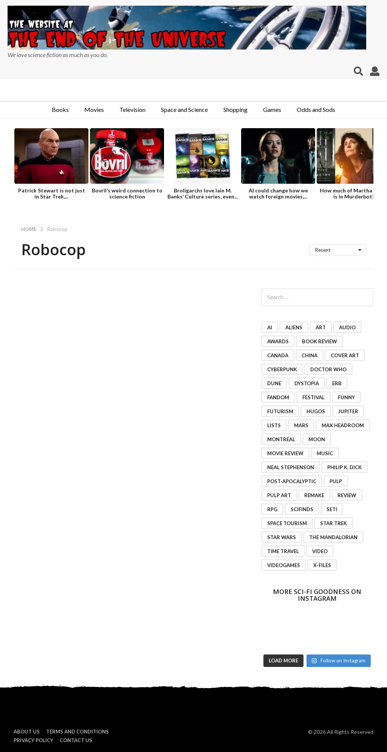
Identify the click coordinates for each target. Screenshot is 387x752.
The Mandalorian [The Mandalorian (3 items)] (333, 537)
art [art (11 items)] (321, 327)
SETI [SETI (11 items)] (332, 509)
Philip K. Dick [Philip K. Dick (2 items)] (344, 467)
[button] (358, 71)
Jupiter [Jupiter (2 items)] (348, 411)
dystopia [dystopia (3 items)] (306, 383)
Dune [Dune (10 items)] (274, 383)
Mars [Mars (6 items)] (301, 425)
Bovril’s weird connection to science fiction (127, 193)
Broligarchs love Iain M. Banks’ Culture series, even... (202, 193)
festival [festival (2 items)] (313, 397)
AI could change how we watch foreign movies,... (278, 193)
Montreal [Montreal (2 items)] (281, 439)
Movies (94, 109)
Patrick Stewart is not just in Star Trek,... (51, 193)
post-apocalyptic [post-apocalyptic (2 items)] (291, 481)
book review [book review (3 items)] (319, 341)
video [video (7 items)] (320, 551)
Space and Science (184, 109)
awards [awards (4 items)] (278, 341)
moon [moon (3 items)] (316, 439)
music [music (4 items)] (325, 453)
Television (132, 109)
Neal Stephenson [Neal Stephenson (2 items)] (290, 467)
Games (272, 109)
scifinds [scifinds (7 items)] (302, 509)
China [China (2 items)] (309, 355)
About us (27, 732)
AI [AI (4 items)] (269, 327)
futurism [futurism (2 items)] (280, 411)
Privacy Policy (33, 740)
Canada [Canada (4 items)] (277, 355)
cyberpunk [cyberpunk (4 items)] (282, 369)
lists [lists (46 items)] (274, 425)
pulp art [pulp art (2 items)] (279, 495)
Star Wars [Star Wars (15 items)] (281, 537)
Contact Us (76, 740)
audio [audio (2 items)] (347, 327)
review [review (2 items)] (346, 495)
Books (60, 109)
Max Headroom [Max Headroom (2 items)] (343, 425)
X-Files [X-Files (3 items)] (322, 565)
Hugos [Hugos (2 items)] (316, 411)
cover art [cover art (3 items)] (345, 355)
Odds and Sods (316, 109)
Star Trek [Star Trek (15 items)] (333, 523)
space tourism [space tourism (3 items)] (287, 523)
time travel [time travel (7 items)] (283, 551)
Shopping (235, 109)
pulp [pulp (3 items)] (336, 481)
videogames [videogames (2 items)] (283, 565)
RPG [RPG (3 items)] (272, 509)
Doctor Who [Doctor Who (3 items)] (328, 369)
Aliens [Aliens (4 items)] (293, 327)
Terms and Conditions (77, 732)
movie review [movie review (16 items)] (285, 453)
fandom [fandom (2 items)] (278, 397)
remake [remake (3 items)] (314, 495)
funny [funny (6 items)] (346, 397)
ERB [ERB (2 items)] (337, 383)
